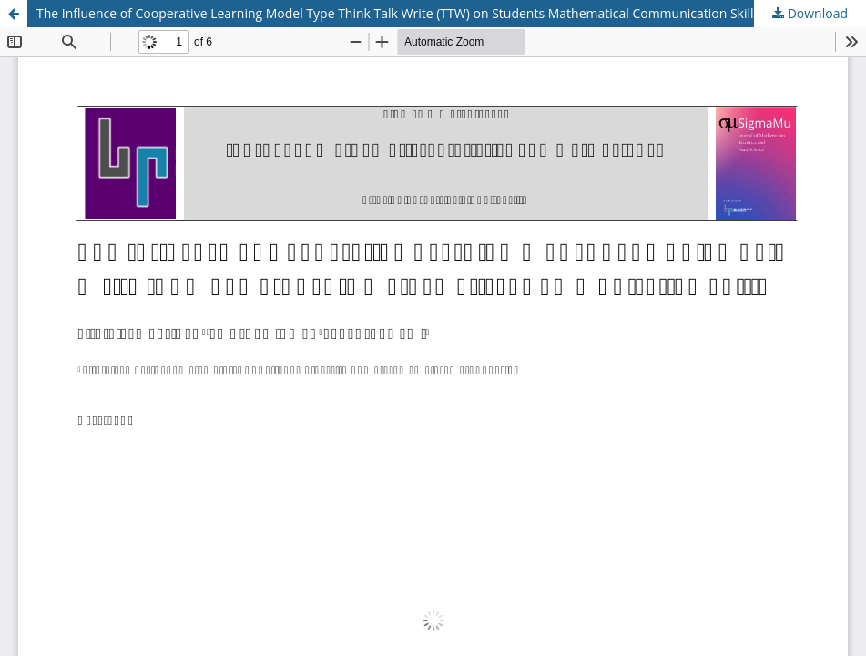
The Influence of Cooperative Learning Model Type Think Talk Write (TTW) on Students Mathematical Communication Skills (397, 13)
